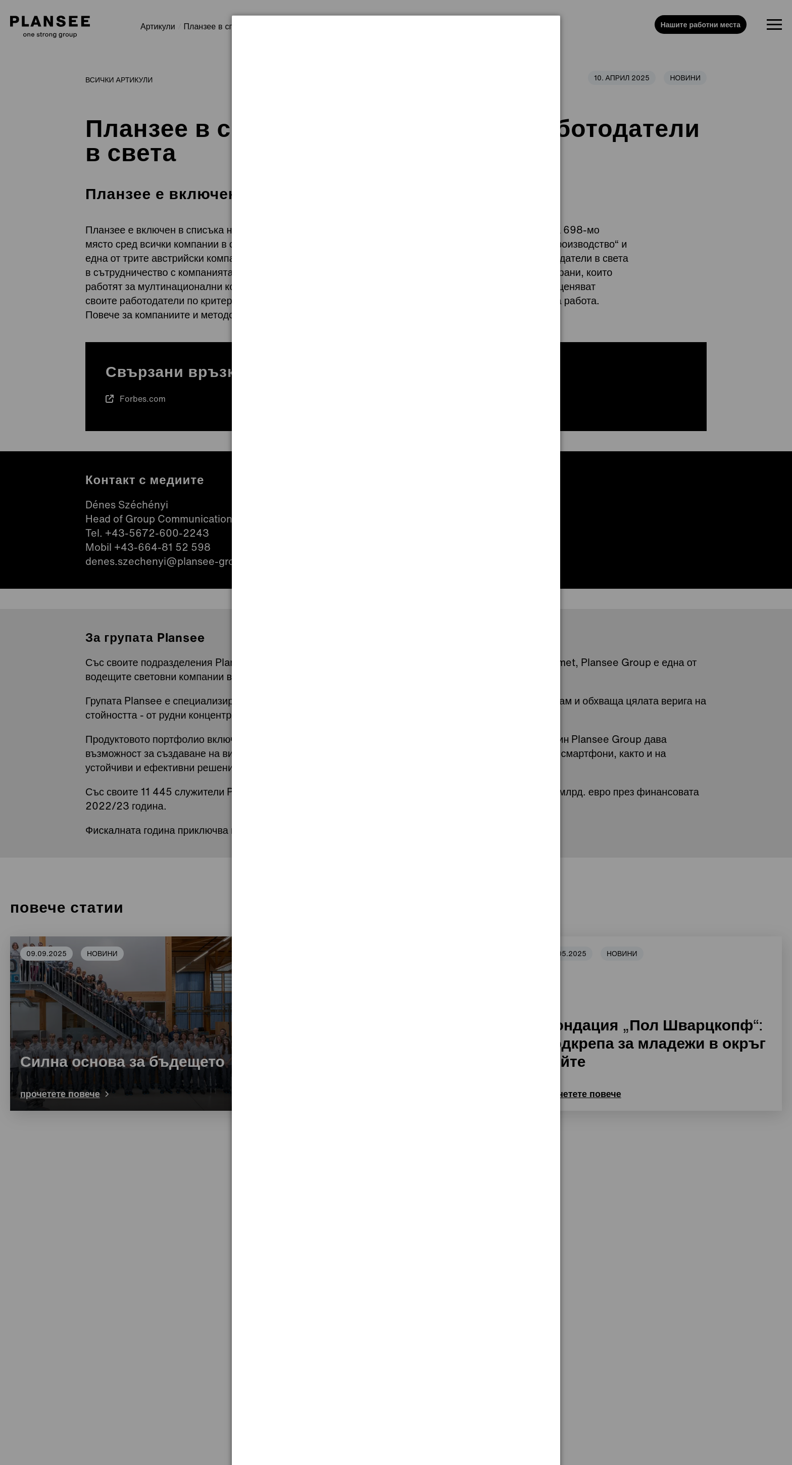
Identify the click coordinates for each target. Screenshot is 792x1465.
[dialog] (396, 53)
